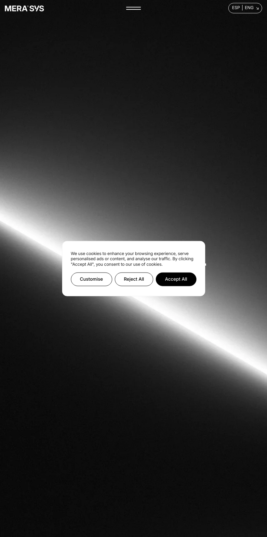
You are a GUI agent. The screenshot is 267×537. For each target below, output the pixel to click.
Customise (91, 279)
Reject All (134, 279)
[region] (133, 268)
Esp (236, 7)
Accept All (176, 279)
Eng (249, 7)
